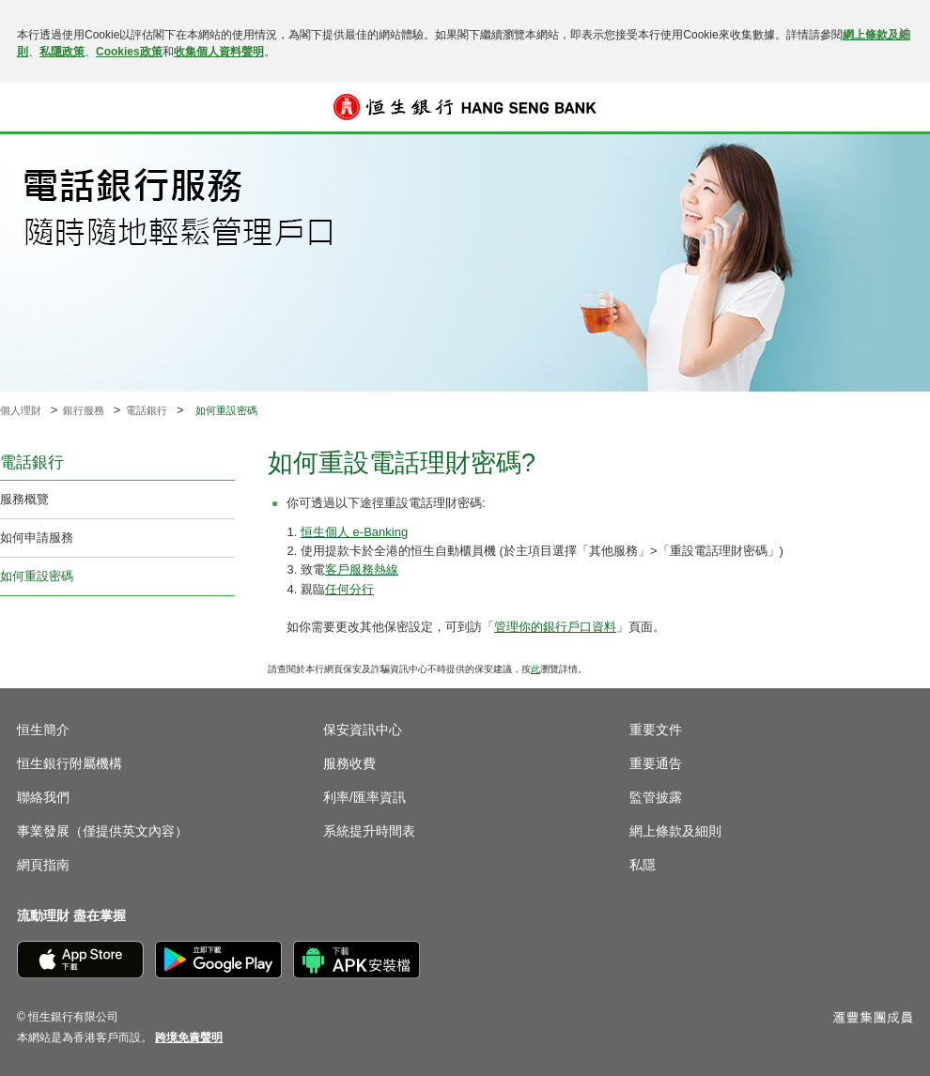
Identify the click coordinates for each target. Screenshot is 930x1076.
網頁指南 (43, 864)
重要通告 (655, 763)
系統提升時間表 (369, 830)
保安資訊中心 (362, 729)
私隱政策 (62, 51)
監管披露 (655, 797)
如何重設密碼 (36, 576)
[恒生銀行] (465, 107)
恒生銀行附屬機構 (69, 763)
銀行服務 (83, 410)
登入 (900, 107)
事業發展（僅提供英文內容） (102, 830)
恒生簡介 (43, 729)
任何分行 (349, 589)
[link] (189, 1037)
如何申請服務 (36, 537)
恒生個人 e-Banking (354, 532)
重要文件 (655, 729)
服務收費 (349, 763)
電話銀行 (146, 410)
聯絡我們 (43, 797)
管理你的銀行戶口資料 (555, 627)
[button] (30, 107)
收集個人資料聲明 (219, 51)
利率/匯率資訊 (364, 797)
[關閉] (903, 32)
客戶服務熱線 (361, 569)
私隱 (642, 864)
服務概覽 (24, 499)
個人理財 (20, 410)
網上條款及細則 (675, 830)
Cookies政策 (129, 51)
